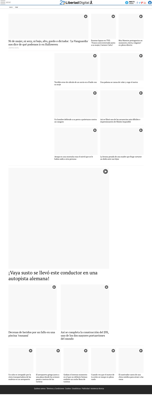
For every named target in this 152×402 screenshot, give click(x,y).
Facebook (135, 3)
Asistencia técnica (96, 396)
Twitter (138, 3)
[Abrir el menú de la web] (29, 3)
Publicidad (83, 396)
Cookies (63, 396)
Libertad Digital (76, 3)
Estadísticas (72, 396)
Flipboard (141, 2)
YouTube (144, 3)
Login (150, 3)
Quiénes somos (31, 396)
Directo (129, 3)
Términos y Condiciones (49, 396)
